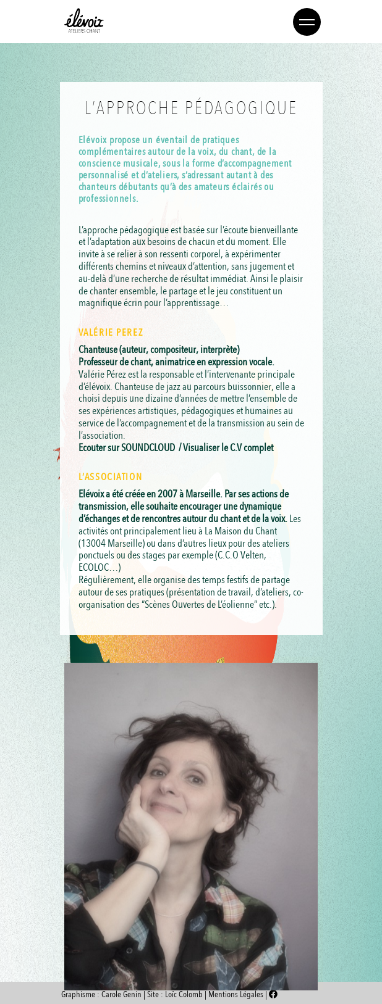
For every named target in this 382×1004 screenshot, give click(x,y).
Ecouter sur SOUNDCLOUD (127, 448)
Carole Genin (121, 994)
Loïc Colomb (184, 994)
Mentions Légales (236, 994)
